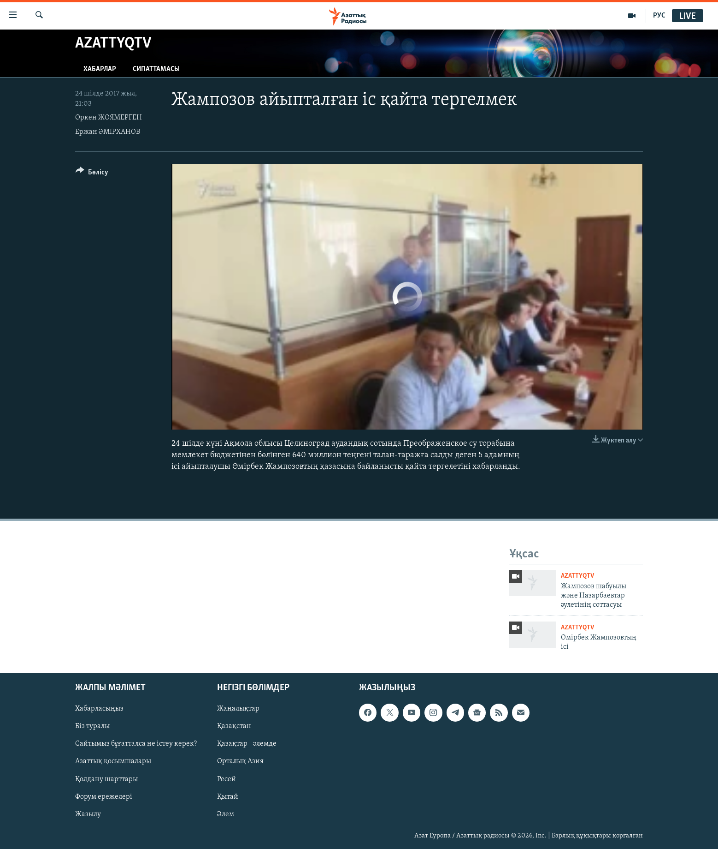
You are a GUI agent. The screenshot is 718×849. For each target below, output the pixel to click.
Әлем (225, 814)
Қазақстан (234, 726)
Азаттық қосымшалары (113, 761)
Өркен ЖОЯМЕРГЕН (108, 117)
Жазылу (88, 814)
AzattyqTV (577, 576)
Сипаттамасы (156, 69)
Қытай (227, 796)
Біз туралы (92, 726)
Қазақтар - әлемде (247, 743)
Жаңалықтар (238, 708)
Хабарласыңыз (99, 708)
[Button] (92, 173)
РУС (659, 15)
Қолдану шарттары (106, 779)
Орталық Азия (240, 761)
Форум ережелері (103, 796)
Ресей (226, 779)
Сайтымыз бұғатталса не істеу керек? (136, 743)
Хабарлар (99, 69)
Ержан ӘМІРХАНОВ (107, 132)
